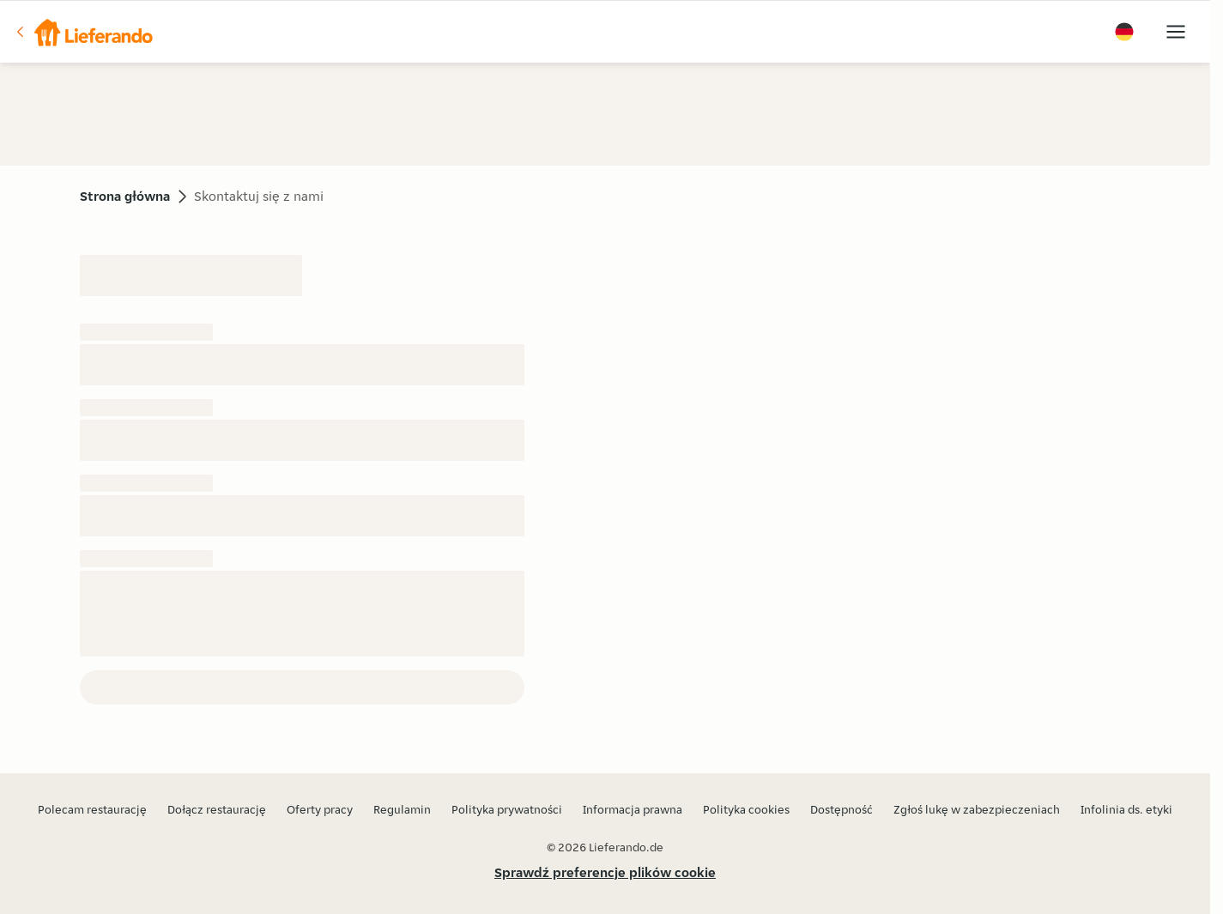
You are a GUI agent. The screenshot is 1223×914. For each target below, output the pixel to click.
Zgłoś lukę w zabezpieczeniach (976, 809)
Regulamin (402, 809)
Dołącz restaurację (216, 809)
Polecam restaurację (92, 809)
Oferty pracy (320, 809)
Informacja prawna (632, 809)
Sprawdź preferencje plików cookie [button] (605, 872)
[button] (83, 31)
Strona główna (125, 196)
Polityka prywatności (506, 809)
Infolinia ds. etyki (1126, 809)
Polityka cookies (746, 809)
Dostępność (841, 809)
